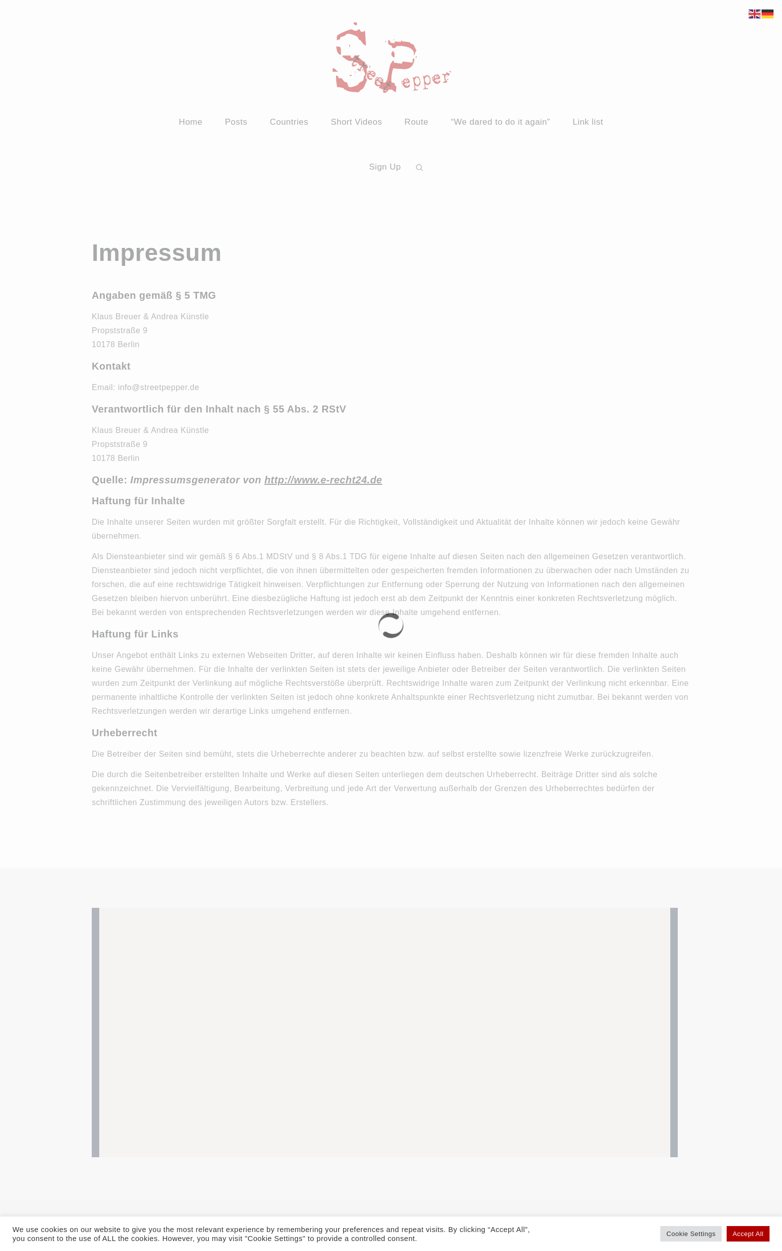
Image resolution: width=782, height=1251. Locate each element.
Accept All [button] (748, 1234)
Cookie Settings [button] (691, 1234)
